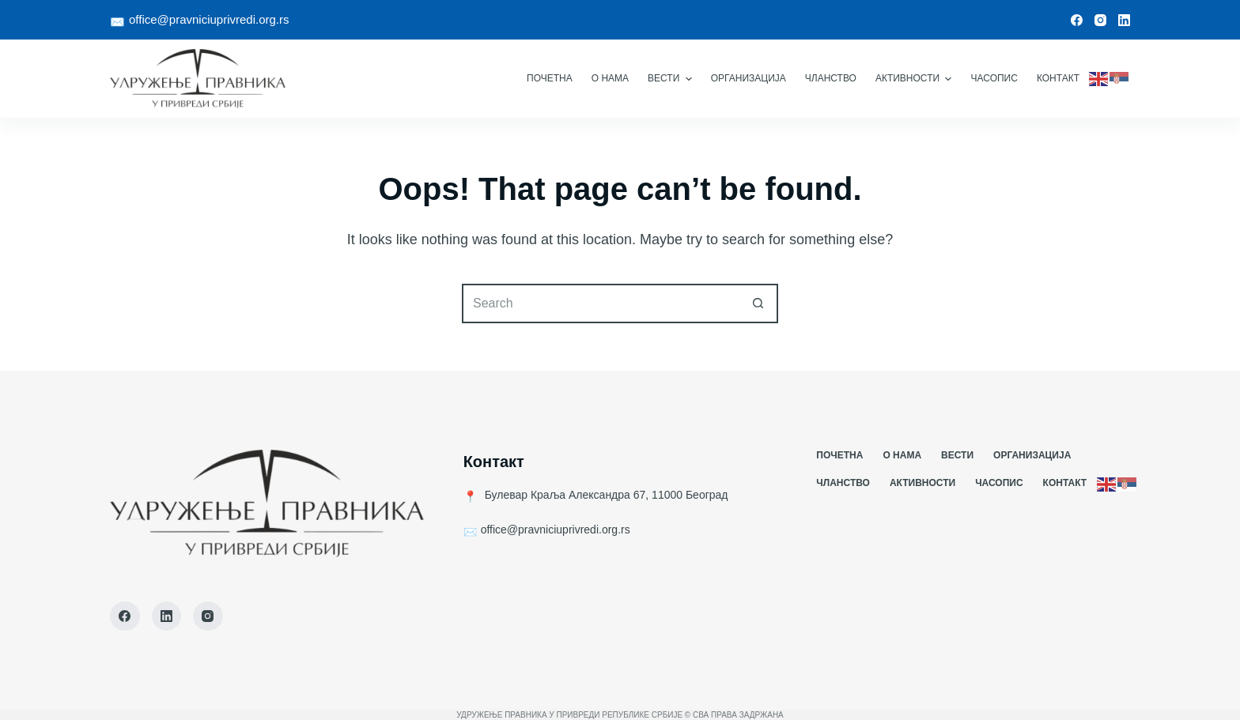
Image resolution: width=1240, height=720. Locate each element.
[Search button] (758, 303)
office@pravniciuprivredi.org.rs (209, 19)
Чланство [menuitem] (830, 78)
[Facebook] (1077, 20)
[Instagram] (1100, 20)
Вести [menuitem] (672, 79)
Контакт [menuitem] (1058, 78)
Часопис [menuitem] (993, 78)
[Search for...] (600, 303)
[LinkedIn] (1124, 20)
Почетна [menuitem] (550, 78)
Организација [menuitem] (748, 78)
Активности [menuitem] (915, 79)
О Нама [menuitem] (610, 78)
